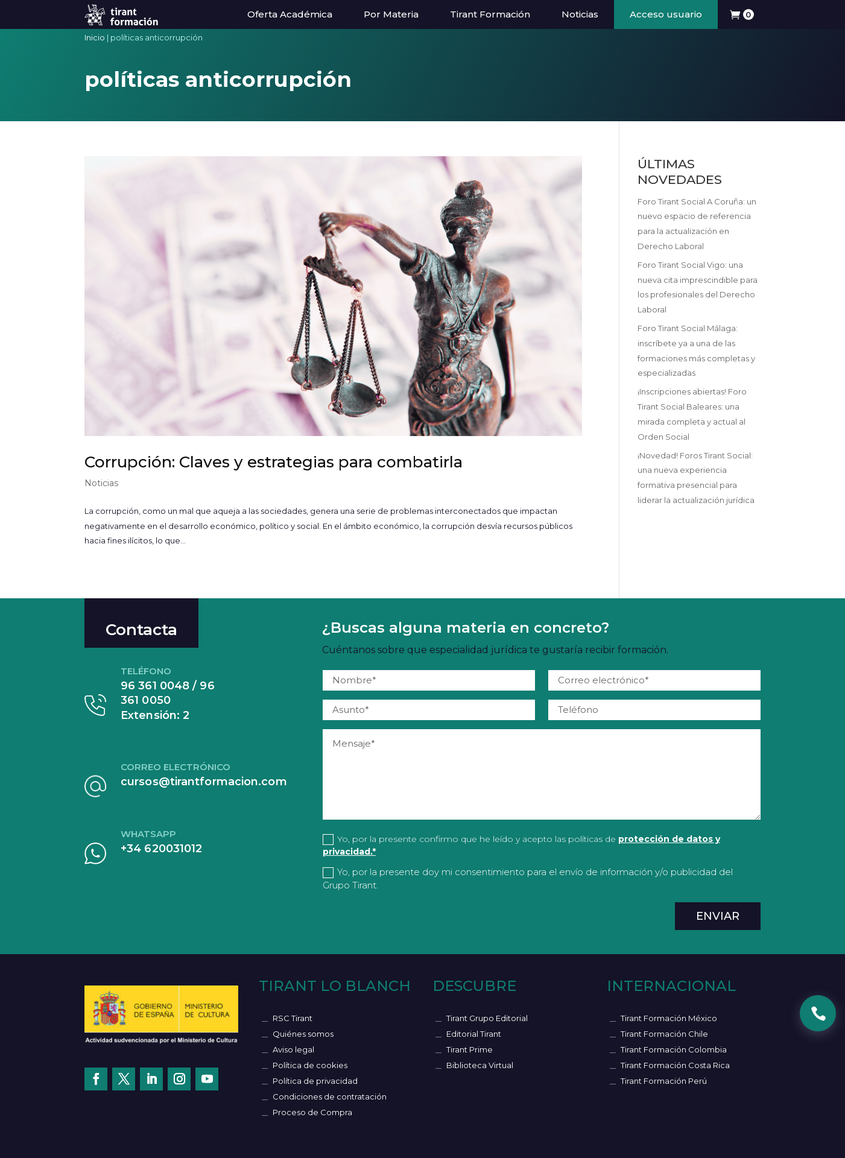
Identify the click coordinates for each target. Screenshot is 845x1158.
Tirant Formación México (669, 1018)
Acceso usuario (666, 14)
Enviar (717, 916)
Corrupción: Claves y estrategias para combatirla (273, 462)
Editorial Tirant (473, 1034)
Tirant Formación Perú (664, 1081)
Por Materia (391, 14)
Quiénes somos (303, 1034)
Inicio (94, 37)
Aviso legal (293, 1049)
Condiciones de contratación (330, 1096)
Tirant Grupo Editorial (487, 1018)
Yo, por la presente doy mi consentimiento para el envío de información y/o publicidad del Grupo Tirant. (528, 878)
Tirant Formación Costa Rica (675, 1065)
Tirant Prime (469, 1049)
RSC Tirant (292, 1018)
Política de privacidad (315, 1081)
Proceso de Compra (312, 1112)
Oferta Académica (289, 14)
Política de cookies (310, 1065)
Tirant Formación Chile (664, 1034)
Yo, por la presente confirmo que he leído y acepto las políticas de (521, 845)
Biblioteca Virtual (479, 1065)
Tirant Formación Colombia (674, 1049)
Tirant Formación (490, 14)
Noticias (580, 14)
